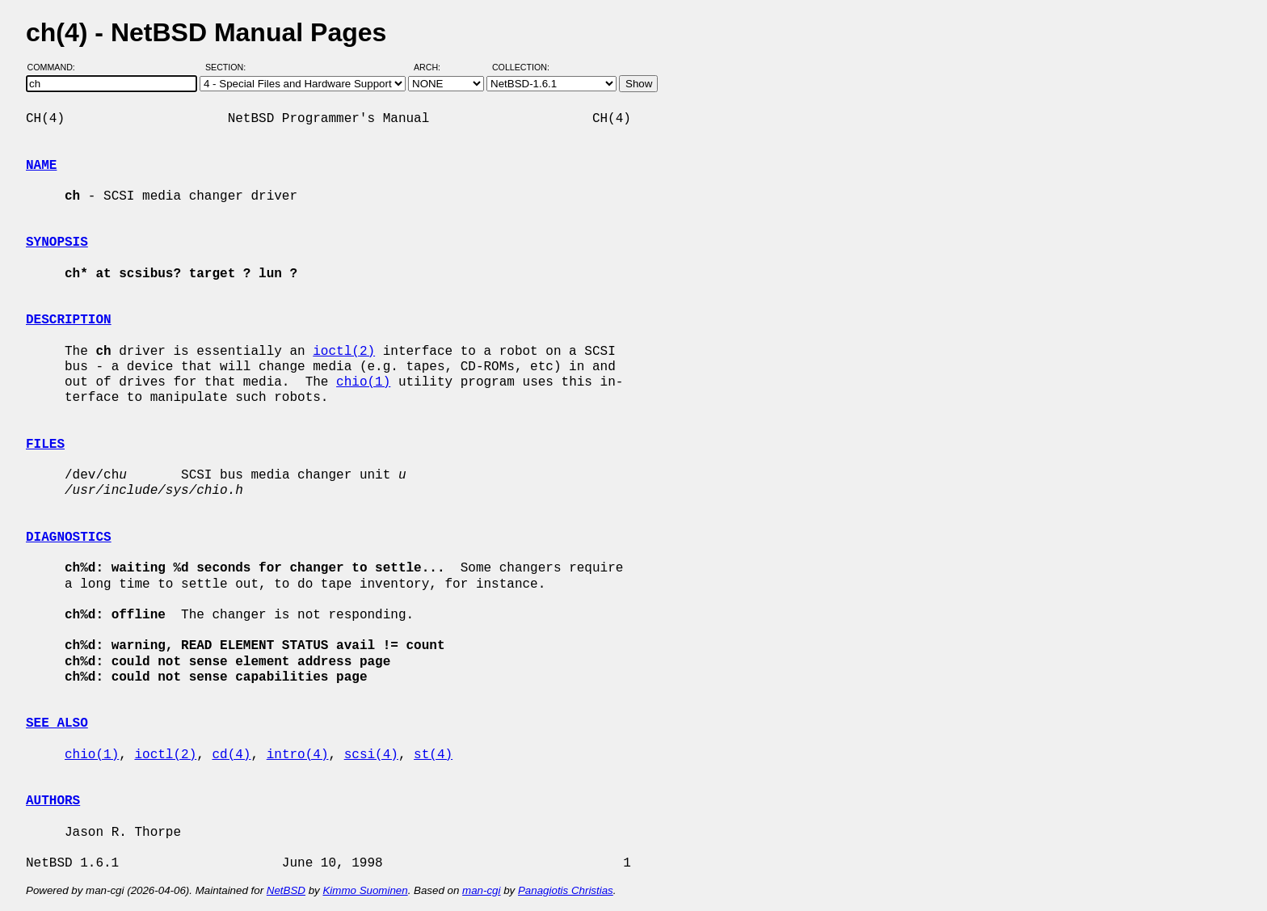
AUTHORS (53, 801)
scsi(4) (371, 755)
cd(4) (231, 755)
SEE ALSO (57, 723)
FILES (45, 444)
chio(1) (363, 382)
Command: (56, 67)
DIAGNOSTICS (69, 537)
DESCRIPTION (69, 320)
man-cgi (481, 890)
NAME (41, 166)
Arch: (434, 67)
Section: (229, 67)
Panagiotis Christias (565, 890)
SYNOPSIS (57, 242)
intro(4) (298, 755)
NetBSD (286, 890)
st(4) (433, 755)
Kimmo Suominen (364, 890)
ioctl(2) (344, 352)
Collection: (520, 67)
